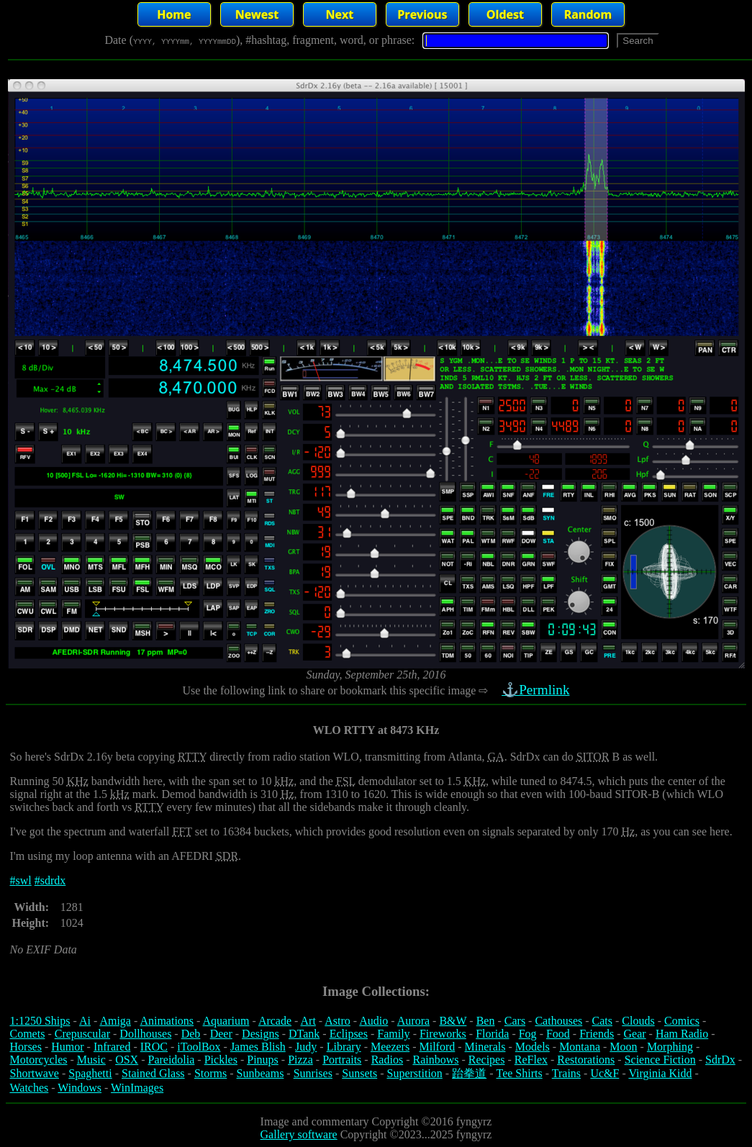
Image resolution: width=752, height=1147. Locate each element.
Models (532, 1047)
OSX (126, 1059)
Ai (85, 1021)
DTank (304, 1034)
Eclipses (349, 1034)
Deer (221, 1034)
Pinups (262, 1059)
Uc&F (604, 1073)
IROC (154, 1047)
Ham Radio (682, 1034)
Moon (623, 1047)
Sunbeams (260, 1073)
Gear (635, 1034)
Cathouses (558, 1021)
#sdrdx (50, 880)
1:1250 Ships (40, 1021)
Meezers (390, 1047)
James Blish (258, 1047)
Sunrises (313, 1073)
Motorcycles (39, 1059)
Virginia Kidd (660, 1073)
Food (558, 1034)
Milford (437, 1047)
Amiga (115, 1021)
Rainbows (435, 1059)
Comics (681, 1021)
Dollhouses (145, 1034)
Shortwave (34, 1073)
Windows (79, 1088)
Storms (210, 1073)
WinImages (137, 1088)
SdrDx (720, 1059)
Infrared (112, 1047)
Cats (602, 1021)
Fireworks (443, 1034)
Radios (387, 1059)
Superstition (414, 1073)
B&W (452, 1021)
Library (344, 1047)
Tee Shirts (519, 1073)
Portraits (341, 1059)
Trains (566, 1073)
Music (91, 1059)
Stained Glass (153, 1073)
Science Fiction (660, 1059)
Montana (579, 1047)
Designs (260, 1034)
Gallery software (299, 1134)
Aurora (413, 1021)
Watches (29, 1088)
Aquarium (226, 1021)
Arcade (274, 1021)
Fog (528, 1034)
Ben (485, 1021)
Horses (26, 1047)
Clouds (638, 1021)
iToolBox (198, 1047)
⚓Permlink (537, 689)
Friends (596, 1034)
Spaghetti (90, 1073)
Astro (337, 1021)
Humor (67, 1047)
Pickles (220, 1059)
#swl (21, 880)
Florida (492, 1034)
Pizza (300, 1059)
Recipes (486, 1059)
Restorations (586, 1059)
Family (393, 1034)
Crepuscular (82, 1034)
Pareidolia (171, 1059)
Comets (27, 1034)
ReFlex (531, 1059)
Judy (306, 1047)
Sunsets (359, 1073)
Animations (167, 1021)
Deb (191, 1034)
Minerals (485, 1047)
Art (308, 1021)
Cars (514, 1021)
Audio (373, 1021)
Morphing (670, 1047)
